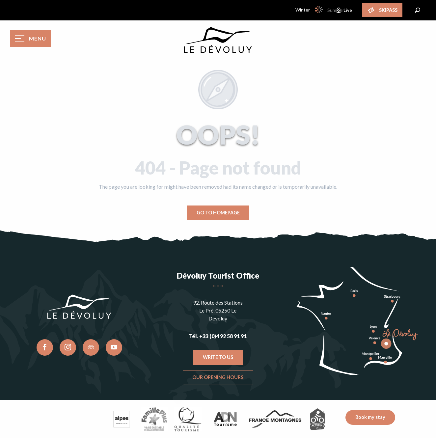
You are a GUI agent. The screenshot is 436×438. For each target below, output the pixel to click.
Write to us (218, 357)
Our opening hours (217, 377)
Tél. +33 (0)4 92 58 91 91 (218, 336)
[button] (417, 10)
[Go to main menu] (30, 38)
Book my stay (370, 417)
